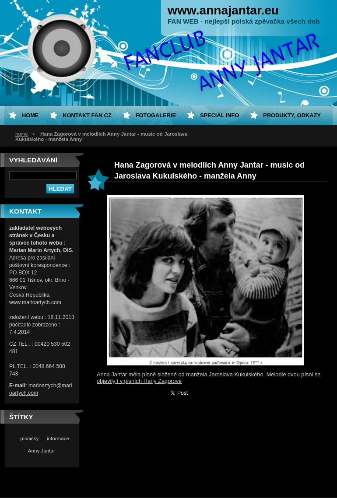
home (21, 134)
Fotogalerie (156, 115)
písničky (29, 438)
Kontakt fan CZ (87, 115)
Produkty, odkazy (292, 115)
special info (219, 115)
